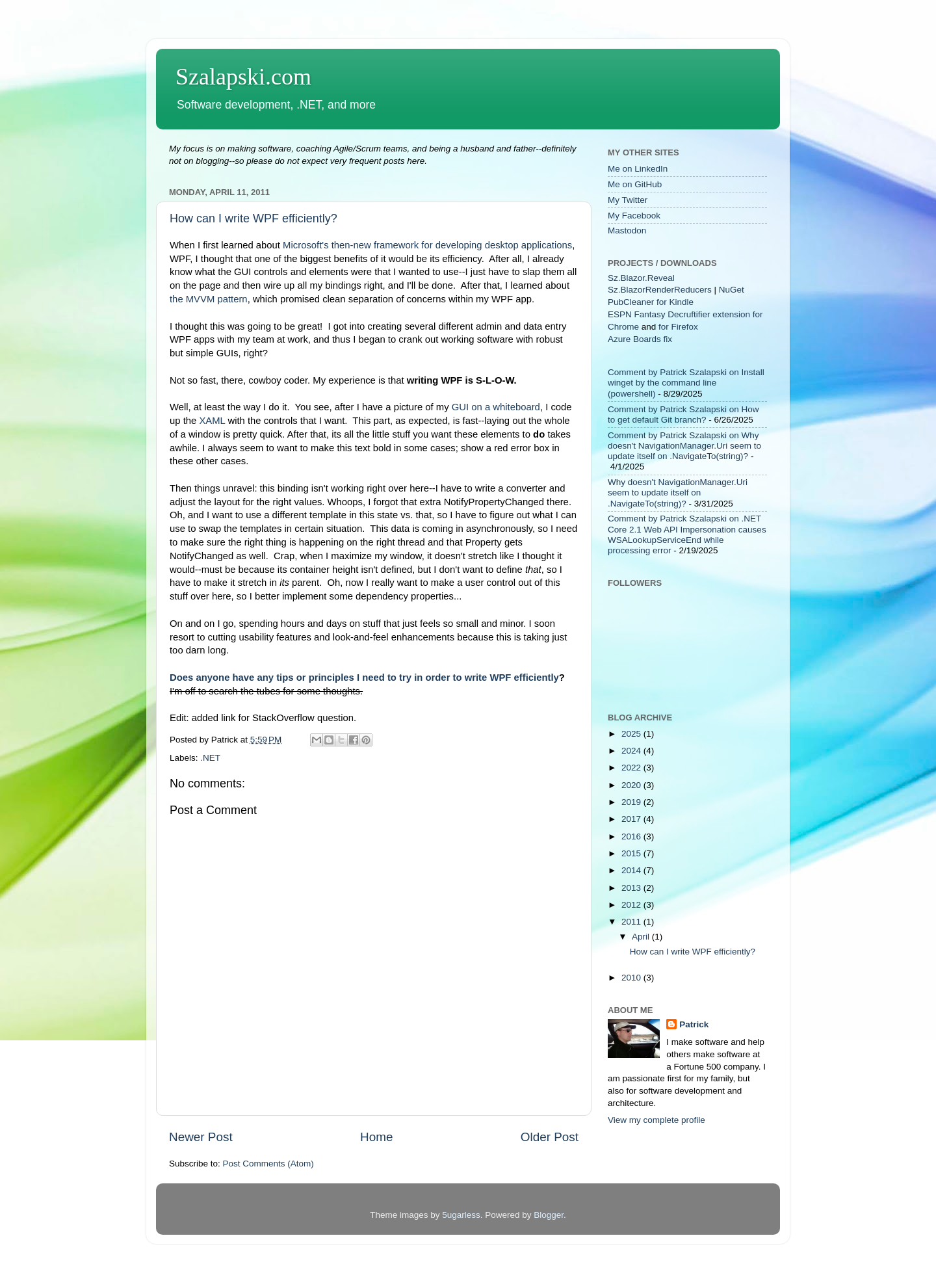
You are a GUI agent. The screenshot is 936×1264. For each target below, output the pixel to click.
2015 (632, 853)
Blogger (549, 1215)
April (642, 936)
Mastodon (627, 230)
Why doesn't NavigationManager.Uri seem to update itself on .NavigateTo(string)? (678, 492)
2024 (632, 751)
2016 (632, 836)
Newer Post (201, 1137)
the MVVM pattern (209, 299)
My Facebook (634, 215)
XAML (212, 420)
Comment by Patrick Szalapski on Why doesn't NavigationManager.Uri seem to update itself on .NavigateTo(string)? (684, 445)
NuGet (731, 290)
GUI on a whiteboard (496, 407)
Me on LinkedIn (638, 169)
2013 (632, 888)
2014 (632, 870)
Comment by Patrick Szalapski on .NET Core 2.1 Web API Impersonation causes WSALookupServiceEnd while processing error (687, 534)
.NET (210, 758)
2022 (632, 767)
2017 (632, 819)
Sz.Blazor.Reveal (641, 278)
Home (376, 1137)
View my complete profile (656, 1120)
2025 (632, 734)
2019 (632, 802)
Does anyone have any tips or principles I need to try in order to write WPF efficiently (364, 677)
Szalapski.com (243, 77)
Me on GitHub (635, 184)
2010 (632, 977)
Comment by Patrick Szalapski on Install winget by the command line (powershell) (686, 382)
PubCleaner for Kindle (651, 302)
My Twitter (627, 200)
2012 (632, 905)
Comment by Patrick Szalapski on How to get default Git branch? (683, 414)
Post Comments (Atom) (268, 1163)
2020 (632, 785)
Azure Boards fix (640, 339)
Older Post (549, 1137)
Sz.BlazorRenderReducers (660, 290)
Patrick (693, 1024)
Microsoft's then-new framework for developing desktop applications (427, 245)
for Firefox (678, 327)
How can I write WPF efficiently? (253, 218)
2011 (632, 922)
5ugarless (461, 1215)
